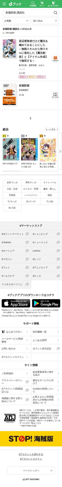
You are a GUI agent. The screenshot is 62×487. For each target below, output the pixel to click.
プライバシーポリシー (12, 382)
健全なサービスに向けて (43, 382)
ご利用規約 (7, 373)
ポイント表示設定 (42, 348)
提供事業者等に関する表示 (43, 373)
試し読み (55, 97)
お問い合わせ (9, 348)
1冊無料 (55, 60)
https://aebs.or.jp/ (28, 426)
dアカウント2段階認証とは (12, 390)
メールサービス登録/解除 (12, 340)
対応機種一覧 (40, 331)
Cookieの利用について (43, 390)
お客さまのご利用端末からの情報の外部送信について (43, 399)
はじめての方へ (12, 331)
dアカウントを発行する (31, 454)
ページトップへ (31, 470)
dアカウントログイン (13, 357)
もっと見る (51, 129)
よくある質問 (40, 340)
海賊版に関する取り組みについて (12, 399)
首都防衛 (24, 85)
